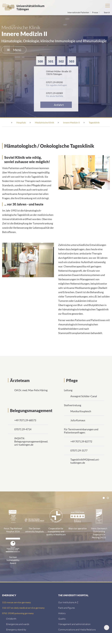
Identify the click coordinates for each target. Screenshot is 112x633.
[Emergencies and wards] (17, 624)
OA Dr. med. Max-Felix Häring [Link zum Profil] (30, 390)
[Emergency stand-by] (16, 629)
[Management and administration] (74, 624)
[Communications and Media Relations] (77, 629)
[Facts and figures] (66, 607)
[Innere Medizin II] (71, 122)
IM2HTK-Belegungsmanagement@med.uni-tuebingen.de (31, 441)
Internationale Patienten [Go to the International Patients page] (79, 12)
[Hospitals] (21, 122)
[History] (62, 613)
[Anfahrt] (56, 105)
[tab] (104, 498)
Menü (14, 50)
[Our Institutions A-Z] (68, 602)
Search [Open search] (107, 12)
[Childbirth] (11, 618)
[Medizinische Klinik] (44, 122)
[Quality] (62, 618)
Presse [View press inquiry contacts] (95, 12)
